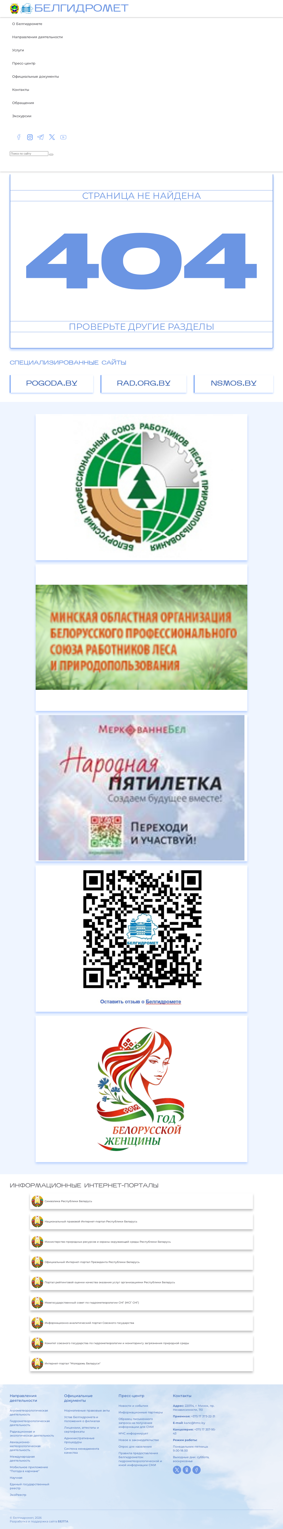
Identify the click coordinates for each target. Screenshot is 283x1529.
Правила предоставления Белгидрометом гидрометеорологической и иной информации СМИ (140, 1459)
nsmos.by (234, 383)
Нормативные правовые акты (87, 1410)
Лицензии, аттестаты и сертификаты (81, 1429)
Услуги (18, 50)
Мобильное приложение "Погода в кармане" (29, 1469)
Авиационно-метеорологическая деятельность (25, 1446)
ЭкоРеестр (18, 1495)
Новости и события (133, 1406)
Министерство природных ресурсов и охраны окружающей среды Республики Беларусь (101, 1241)
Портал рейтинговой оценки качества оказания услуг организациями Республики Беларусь (103, 1282)
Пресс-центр (23, 63)
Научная (16, 1477)
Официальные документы (35, 76)
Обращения (23, 103)
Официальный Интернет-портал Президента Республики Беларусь (85, 1262)
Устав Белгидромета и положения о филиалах (82, 1419)
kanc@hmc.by (194, 1423)
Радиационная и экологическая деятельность (32, 1433)
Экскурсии (21, 116)
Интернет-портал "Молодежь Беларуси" (66, 1363)
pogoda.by (52, 383)
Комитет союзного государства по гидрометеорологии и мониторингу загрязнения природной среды (110, 1343)
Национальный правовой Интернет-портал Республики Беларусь (84, 1221)
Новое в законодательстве (139, 1440)
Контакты (20, 89)
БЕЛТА (63, 1521)
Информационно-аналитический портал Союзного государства (82, 1322)
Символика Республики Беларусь (61, 1201)
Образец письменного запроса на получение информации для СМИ (136, 1423)
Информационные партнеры (141, 1412)
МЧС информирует (133, 1433)
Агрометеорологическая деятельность (29, 1412)
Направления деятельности (37, 37)
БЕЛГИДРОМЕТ (81, 9)
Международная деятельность (22, 1458)
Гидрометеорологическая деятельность (30, 1423)
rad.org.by (144, 383)
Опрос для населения (135, 1446)
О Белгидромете (27, 24)
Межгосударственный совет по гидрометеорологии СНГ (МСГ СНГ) (85, 1302)
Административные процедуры (79, 1440)
